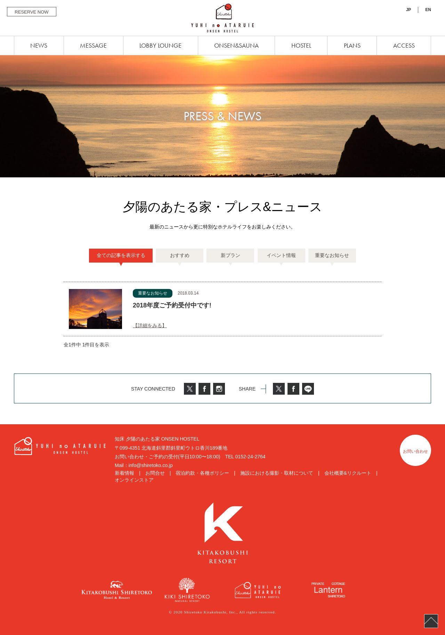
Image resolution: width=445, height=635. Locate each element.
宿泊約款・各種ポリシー (202, 473)
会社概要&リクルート (347, 473)
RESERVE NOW (31, 12)
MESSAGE (93, 45)
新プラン (230, 255)
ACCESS (404, 45)
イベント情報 (281, 255)
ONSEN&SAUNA (236, 45)
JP (408, 9)
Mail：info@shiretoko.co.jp (144, 465)
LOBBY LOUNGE (160, 45)
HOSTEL (301, 45)
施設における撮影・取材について (276, 473)
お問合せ (155, 473)
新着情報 (124, 473)
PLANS (352, 45)
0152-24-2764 (250, 456)
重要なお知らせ (332, 255)
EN (428, 9)
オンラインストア (134, 480)
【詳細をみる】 (150, 325)
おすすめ (179, 255)
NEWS (38, 45)
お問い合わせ (415, 451)
